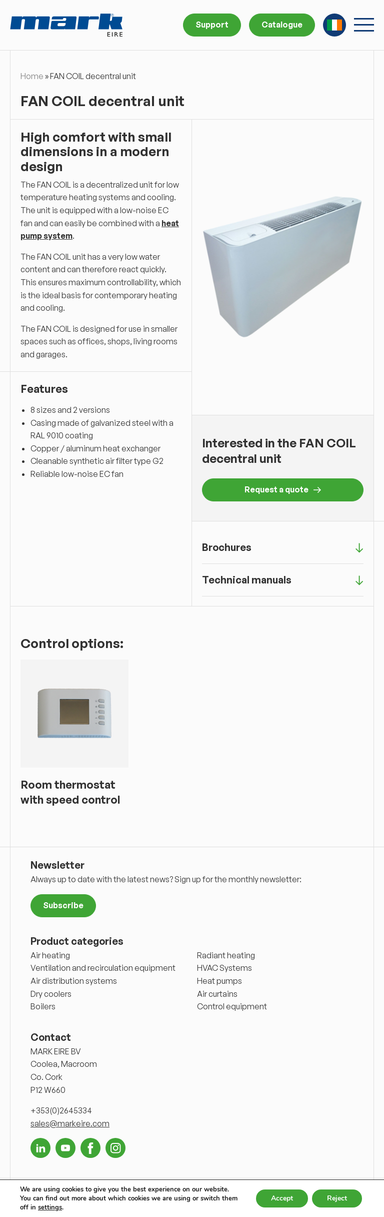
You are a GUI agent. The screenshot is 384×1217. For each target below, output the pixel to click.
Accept (282, 1198)
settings (50, 1207)
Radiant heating (226, 955)
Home (32, 76)
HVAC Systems (224, 968)
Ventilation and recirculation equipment (103, 968)
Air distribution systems (73, 981)
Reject (337, 1198)
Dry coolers (51, 994)
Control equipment (232, 1006)
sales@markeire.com (70, 1123)
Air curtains (217, 994)
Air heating (50, 955)
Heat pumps (219, 981)
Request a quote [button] (282, 489)
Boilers (43, 1006)
